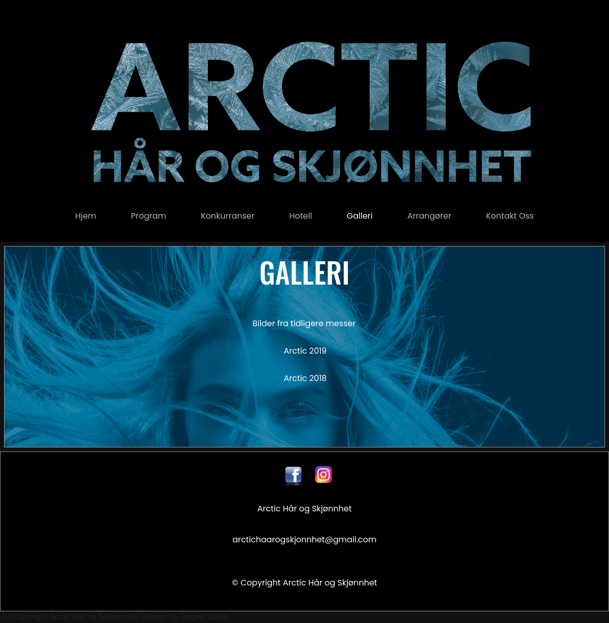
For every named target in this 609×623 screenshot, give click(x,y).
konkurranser (228, 216)
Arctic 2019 (305, 351)
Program (148, 216)
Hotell (300, 216)
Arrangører (429, 216)
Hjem (85, 216)
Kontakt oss (509, 216)
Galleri (360, 216)
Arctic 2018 (305, 378)
